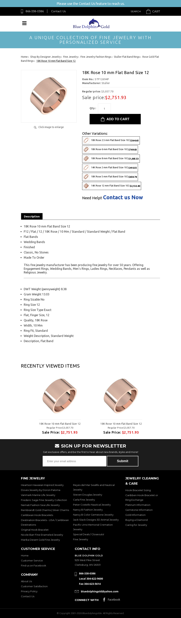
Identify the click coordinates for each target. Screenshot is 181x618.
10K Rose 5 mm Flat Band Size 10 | (110, 177)
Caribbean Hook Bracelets (37, 515)
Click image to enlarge (51, 127)
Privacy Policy (29, 591)
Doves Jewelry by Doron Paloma (40, 490)
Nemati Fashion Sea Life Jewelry (40, 505)
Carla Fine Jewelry (84, 499)
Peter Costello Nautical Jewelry (92, 504)
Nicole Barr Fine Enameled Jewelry (42, 534)
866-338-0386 (35, 11)
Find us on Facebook (33, 565)
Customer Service (32, 560)
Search (136, 11)
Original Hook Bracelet (35, 529)
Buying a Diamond (136, 519)
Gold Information (135, 514)
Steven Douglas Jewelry (87, 494)
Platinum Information (137, 504)
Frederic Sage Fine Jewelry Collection (44, 500)
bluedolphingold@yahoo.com (100, 591)
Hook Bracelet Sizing (138, 490)
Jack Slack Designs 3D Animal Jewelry (96, 519)
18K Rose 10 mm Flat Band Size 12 (59, 423)
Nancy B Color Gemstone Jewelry (93, 514)
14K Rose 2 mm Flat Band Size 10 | (110, 168)
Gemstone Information (139, 509)
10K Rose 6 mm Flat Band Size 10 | (110, 150)
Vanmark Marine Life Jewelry (38, 495)
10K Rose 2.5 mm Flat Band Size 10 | (111, 140)
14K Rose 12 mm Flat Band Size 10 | (111, 186)
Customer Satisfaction (34, 586)
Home (25, 555)
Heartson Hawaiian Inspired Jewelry (42, 484)
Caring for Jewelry (136, 524)
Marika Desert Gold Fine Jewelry (40, 539)
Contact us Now (123, 197)
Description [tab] (32, 216)
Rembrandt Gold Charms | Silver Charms (45, 510)
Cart (156, 11)
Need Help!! (92, 198)
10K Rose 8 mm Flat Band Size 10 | (111, 159)
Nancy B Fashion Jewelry (88, 509)
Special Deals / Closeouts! (88, 534)
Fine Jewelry (80, 539)
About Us (26, 581)
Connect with (87, 600)
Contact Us (58, 11)
